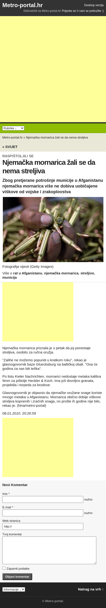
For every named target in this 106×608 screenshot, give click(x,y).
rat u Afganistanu (27, 273)
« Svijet (10, 147)
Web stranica (11, 521)
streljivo (87, 273)
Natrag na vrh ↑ (91, 589)
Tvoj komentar (12, 534)
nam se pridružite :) (91, 11)
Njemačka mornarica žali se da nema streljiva (57, 137)
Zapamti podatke (16, 568)
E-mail (7, 507)
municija (9, 277)
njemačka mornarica (61, 273)
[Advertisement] (53, 69)
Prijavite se (69, 11)
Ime (5, 494)
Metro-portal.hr (22, 5)
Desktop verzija (94, 5)
